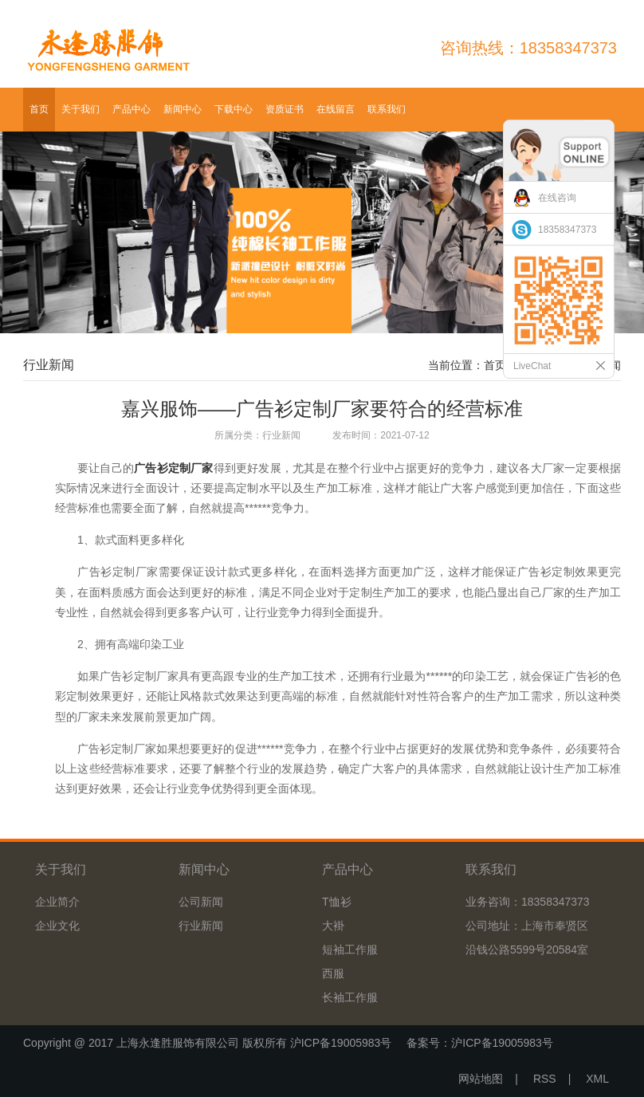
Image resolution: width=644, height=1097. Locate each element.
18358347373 (567, 229)
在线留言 (335, 109)
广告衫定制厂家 (174, 468)
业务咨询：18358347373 (527, 901)
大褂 (333, 925)
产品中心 (131, 109)
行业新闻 (201, 925)
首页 (39, 109)
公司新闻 (201, 901)
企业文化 (57, 925)
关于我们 (80, 109)
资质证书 (284, 109)
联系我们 (386, 109)
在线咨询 (557, 197)
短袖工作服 (350, 949)
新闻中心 (182, 109)
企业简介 (57, 901)
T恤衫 (336, 901)
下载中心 (233, 109)
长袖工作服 (350, 997)
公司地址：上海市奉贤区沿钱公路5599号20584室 (526, 937)
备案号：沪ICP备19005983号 (479, 1042)
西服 (333, 973)
